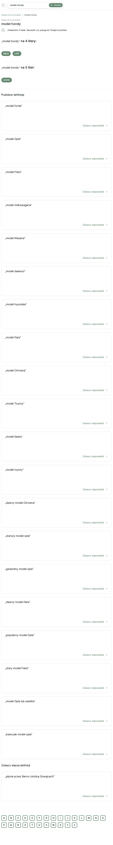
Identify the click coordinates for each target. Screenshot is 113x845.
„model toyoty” (56, 480)
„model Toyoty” (56, 413)
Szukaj (56, 5)
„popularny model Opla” (56, 645)
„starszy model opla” (56, 546)
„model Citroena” (56, 380)
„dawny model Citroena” (56, 513)
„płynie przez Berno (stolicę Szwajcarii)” (56, 786)
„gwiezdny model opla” (56, 579)
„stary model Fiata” (56, 678)
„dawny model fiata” (56, 612)
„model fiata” (56, 347)
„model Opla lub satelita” (56, 711)
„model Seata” (56, 447)
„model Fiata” (56, 182)
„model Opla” (56, 149)
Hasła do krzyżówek (11, 15)
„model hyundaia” (56, 314)
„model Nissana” (56, 248)
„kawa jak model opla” (56, 744)
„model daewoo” (56, 281)
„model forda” (56, 116)
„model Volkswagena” (56, 215)
